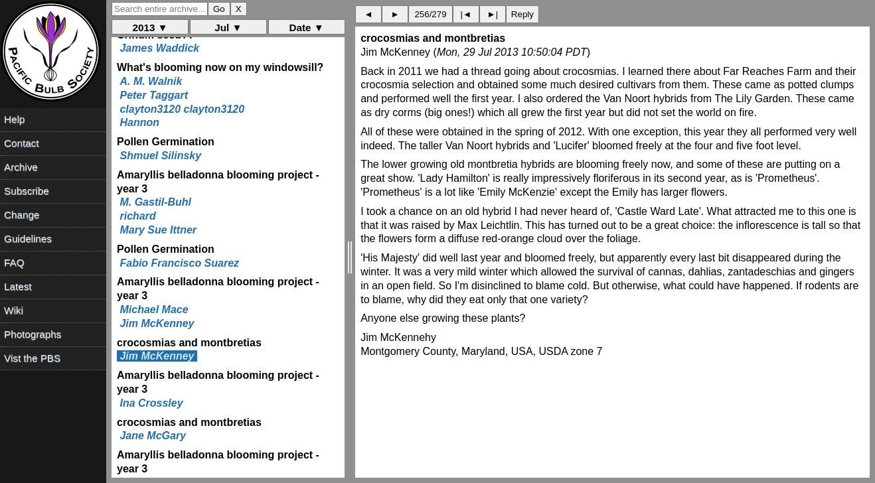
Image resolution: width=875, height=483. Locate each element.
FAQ (14, 262)
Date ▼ (306, 27)
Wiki (13, 310)
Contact (21, 143)
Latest (17, 286)
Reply (522, 14)
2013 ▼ (150, 27)
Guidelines (28, 238)
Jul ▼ (228, 27)
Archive (21, 166)
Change (21, 214)
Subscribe (26, 190)
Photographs (32, 334)
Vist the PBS (32, 358)
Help (14, 119)
